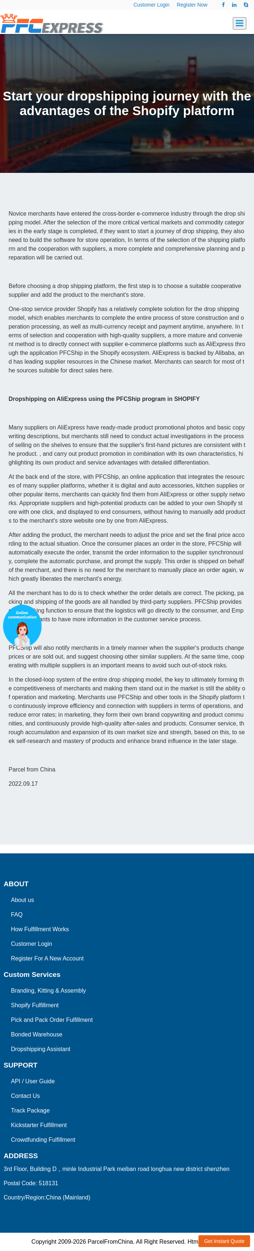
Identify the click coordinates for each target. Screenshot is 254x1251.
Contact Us (25, 1096)
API (15, 1081)
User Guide (40, 1081)
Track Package (30, 1110)
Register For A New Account (47, 958)
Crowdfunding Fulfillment (43, 1140)
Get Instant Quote (224, 1241)
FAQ (17, 914)
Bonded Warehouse (36, 1034)
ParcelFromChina (110, 1242)
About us (22, 900)
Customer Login (152, 5)
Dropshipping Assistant (40, 1049)
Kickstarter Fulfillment (39, 1125)
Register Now (192, 5)
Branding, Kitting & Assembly (48, 990)
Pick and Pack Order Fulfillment (52, 1020)
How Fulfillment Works (40, 929)
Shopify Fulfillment (35, 1005)
